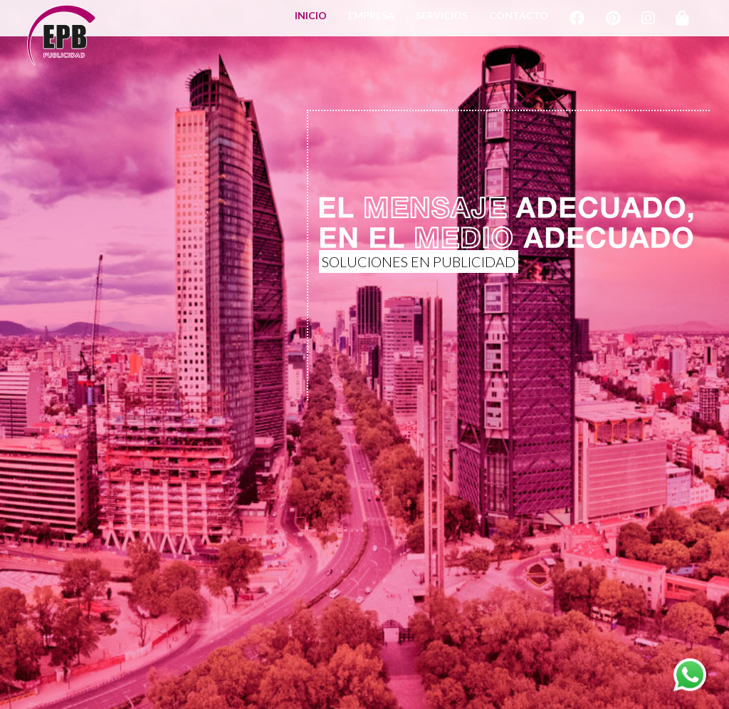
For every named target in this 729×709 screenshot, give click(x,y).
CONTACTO (518, 22)
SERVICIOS (442, 22)
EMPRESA (371, 22)
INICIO (311, 22)
